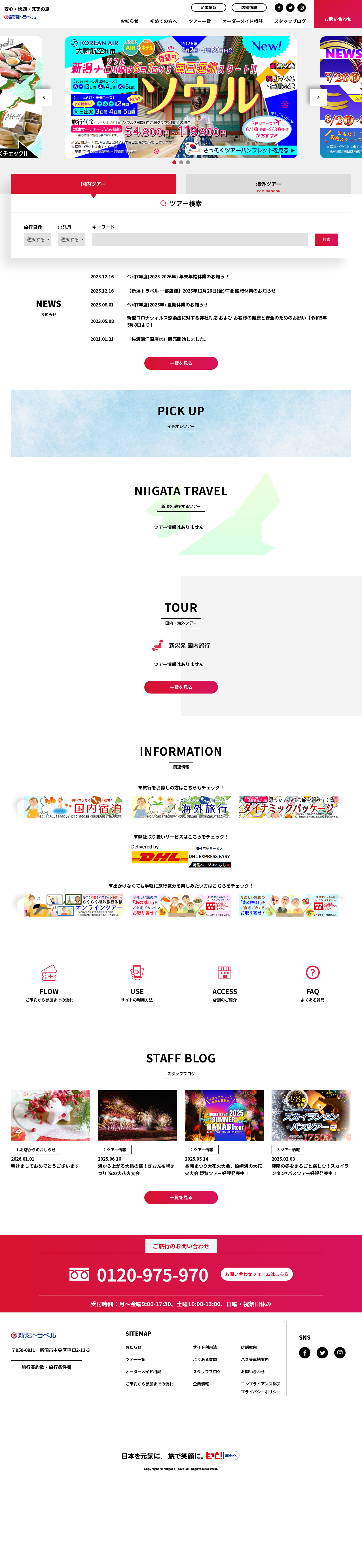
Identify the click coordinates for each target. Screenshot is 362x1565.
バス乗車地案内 (255, 1406)
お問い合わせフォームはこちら (257, 1321)
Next (318, 97)
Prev (43, 97)
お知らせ (129, 21)
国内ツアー (93, 183)
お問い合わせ (253, 1419)
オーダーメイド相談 (242, 21)
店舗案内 (249, 1394)
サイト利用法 (205, 1394)
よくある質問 (205, 1406)
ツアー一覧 (200, 21)
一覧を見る (181, 368)
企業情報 (209, 7)
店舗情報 (249, 7)
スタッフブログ (290, 21)
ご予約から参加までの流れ (149, 1431)
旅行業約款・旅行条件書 (46, 1415)
